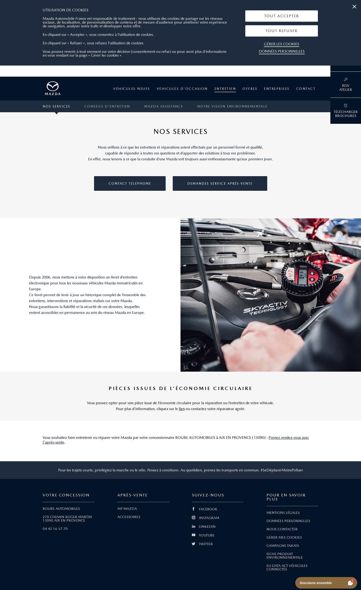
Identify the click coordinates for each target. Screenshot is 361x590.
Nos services (56, 106)
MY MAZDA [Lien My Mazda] (127, 509)
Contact (306, 88)
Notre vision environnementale (232, 106)
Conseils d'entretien (107, 106)
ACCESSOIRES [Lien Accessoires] (128, 517)
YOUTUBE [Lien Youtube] (203, 535)
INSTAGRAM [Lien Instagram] (205, 518)
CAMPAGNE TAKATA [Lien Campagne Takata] (283, 546)
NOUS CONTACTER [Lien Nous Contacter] (282, 529)
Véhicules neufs (131, 88)
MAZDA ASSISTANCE (163, 106)
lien (182, 409)
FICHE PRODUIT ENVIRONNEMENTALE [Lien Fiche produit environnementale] (285, 556)
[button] (281, 16)
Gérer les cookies (281, 44)
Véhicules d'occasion (182, 88)
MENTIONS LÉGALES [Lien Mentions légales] (283, 513)
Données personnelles (282, 51)
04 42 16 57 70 (55, 529)
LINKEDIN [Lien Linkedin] (204, 526)
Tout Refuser (282, 31)
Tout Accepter (281, 16)
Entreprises (277, 88)
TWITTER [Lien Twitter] (202, 544)
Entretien (225, 88)
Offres (249, 88)
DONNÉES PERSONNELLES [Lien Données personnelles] (288, 521)
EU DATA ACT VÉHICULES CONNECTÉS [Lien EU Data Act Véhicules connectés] (287, 567)
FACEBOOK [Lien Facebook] (204, 509)
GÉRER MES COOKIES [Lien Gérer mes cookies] (284, 537)
